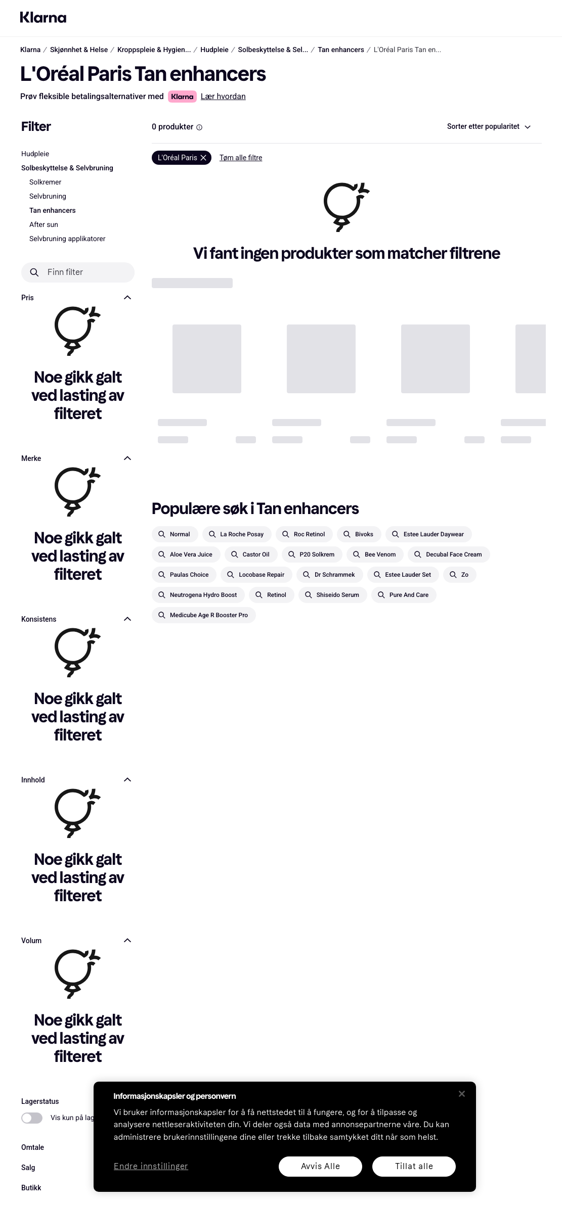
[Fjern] (181, 158)
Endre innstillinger (151, 1167)
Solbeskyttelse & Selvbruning (67, 168)
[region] (285, 1137)
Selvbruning (47, 197)
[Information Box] (199, 127)
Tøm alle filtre (241, 158)
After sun (43, 225)
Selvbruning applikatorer (67, 239)
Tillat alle (414, 1166)
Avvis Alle (320, 1166)
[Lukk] (462, 1094)
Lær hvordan (223, 96)
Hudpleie (35, 154)
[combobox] (488, 127)
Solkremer (45, 182)
